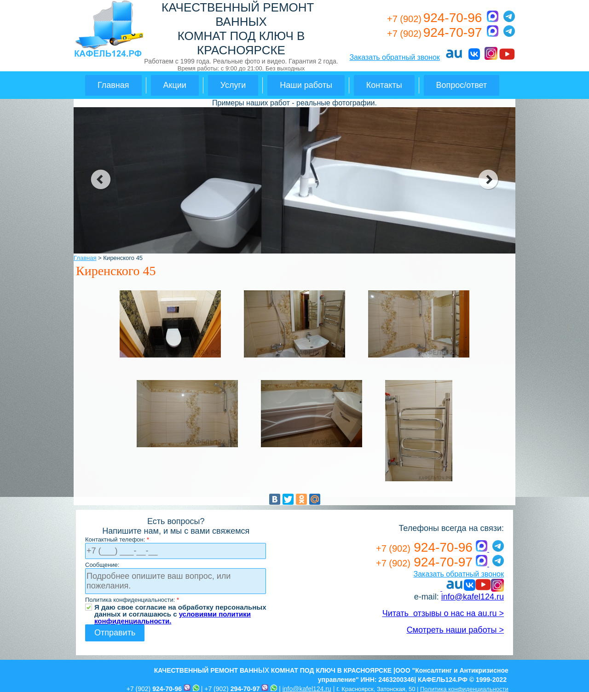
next (488, 179)
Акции (174, 85)
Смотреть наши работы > (455, 629)
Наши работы (306, 85)
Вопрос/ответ (461, 85)
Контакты (384, 85)
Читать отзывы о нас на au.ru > (443, 613)
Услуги (233, 85)
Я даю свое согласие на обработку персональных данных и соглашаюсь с (180, 607)
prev (100, 179)
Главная (113, 85)
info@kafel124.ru (472, 596)
